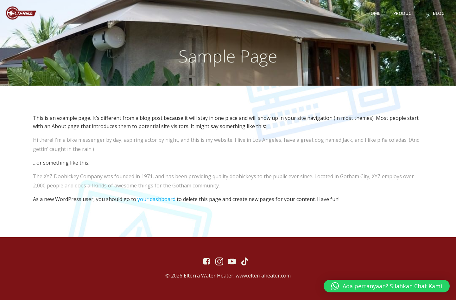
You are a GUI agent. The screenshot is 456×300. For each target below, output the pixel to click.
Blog (439, 13)
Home (374, 13)
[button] (387, 286)
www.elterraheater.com (263, 275)
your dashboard (156, 199)
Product (406, 13)
